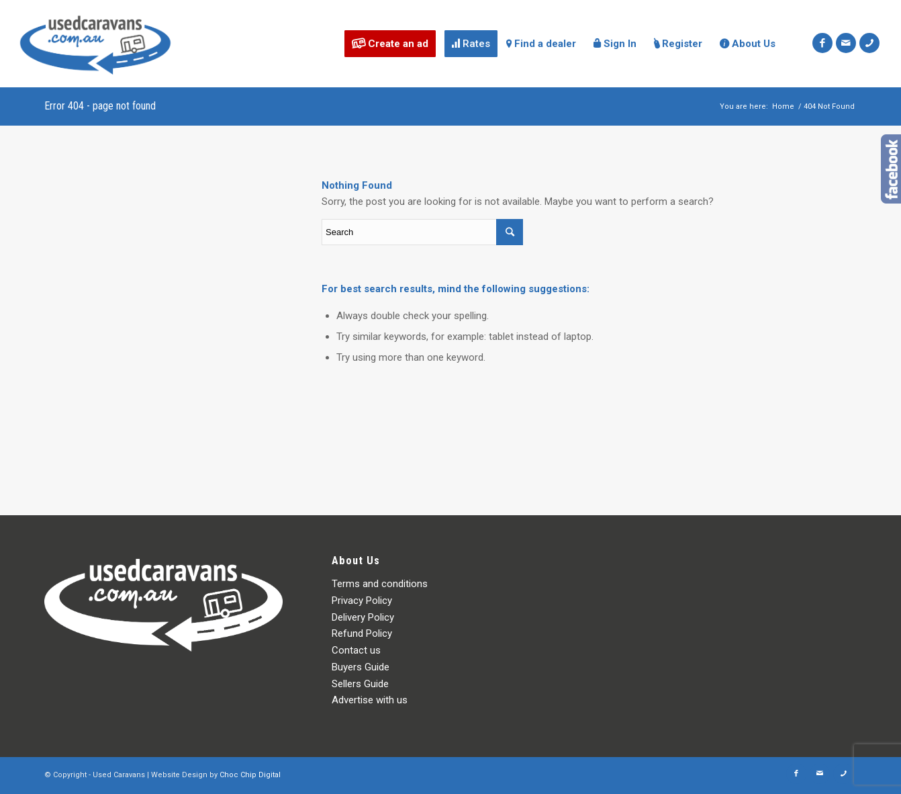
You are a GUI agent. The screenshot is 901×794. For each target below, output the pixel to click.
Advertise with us (370, 700)
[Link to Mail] (846, 43)
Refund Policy (362, 633)
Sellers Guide (360, 684)
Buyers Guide (360, 667)
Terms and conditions (380, 584)
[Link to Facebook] (822, 43)
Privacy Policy (362, 600)
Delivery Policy (363, 617)
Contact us (356, 650)
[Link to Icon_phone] (869, 43)
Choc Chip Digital (250, 774)
